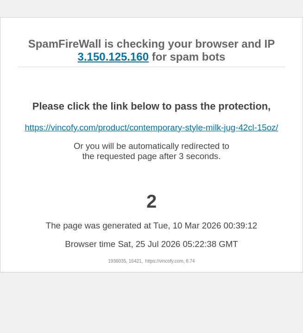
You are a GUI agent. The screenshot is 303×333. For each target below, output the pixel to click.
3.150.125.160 (113, 56)
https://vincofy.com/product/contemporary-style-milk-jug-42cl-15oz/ (151, 127)
